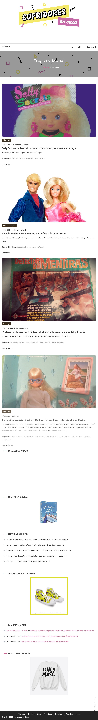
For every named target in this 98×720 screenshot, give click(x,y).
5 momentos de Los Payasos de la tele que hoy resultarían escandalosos (37, 556)
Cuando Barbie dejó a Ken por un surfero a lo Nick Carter (34, 233)
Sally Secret (39, 158)
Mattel (12, 158)
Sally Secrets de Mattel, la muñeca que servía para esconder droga (39, 148)
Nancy (81, 440)
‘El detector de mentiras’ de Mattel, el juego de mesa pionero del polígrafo (43, 332)
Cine (39, 714)
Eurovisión (59, 714)
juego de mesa (37, 342)
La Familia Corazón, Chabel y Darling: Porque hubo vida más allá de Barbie (43, 424)
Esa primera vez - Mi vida (17, 630)
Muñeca (19, 158)
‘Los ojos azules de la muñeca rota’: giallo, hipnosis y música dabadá (35, 545)
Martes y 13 (66, 440)
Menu (6, 46)
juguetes (20, 247)
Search (91, 47)
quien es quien (58, 342)
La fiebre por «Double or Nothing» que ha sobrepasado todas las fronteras (37, 539)
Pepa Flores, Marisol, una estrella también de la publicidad (45, 641)
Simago (6, 140)
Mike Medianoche (20, 145)
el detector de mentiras (19, 342)
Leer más (7, 164)
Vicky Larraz (7, 443)
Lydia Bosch (55, 440)
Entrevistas (48, 714)
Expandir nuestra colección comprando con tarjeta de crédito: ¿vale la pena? (39, 550)
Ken (26, 247)
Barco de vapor (9, 225)
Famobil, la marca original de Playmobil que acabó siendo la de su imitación (62, 630)
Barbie (12, 247)
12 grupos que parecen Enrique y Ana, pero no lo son (28, 561)
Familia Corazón (31, 440)
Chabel (19, 440)
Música (31, 714)
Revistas (69, 714)
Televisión (21, 714)
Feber (41, 440)
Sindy (87, 440)
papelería (28, 158)
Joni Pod (15, 420)
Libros (78, 714)
